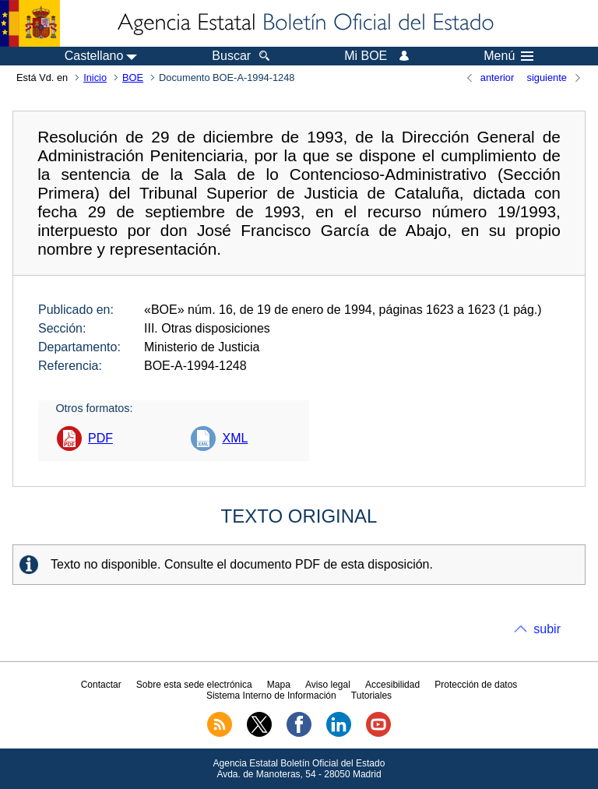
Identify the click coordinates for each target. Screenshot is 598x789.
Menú (508, 56)
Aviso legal (327, 684)
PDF (100, 438)
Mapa (278, 684)
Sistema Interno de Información (271, 695)
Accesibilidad (392, 684)
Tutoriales (371, 695)
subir (547, 629)
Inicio (95, 77)
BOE (132, 77)
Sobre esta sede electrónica (194, 684)
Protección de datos (475, 684)
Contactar (101, 684)
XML (235, 438)
